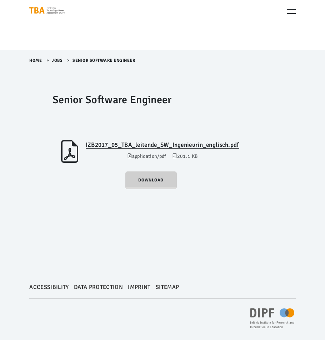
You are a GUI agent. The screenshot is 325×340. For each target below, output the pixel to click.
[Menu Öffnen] (291, 11)
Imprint (139, 287)
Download (151, 180)
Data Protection (98, 287)
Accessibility (49, 287)
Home (35, 60)
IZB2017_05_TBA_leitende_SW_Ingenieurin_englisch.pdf (162, 145)
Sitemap (167, 287)
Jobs (57, 60)
